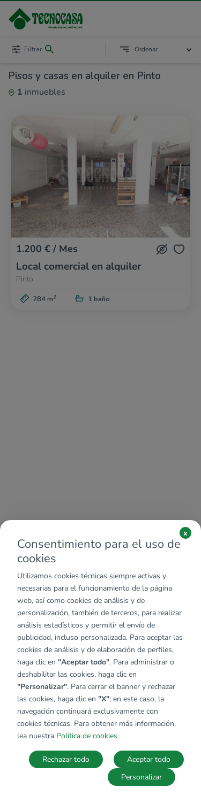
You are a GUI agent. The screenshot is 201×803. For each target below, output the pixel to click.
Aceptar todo (148, 759)
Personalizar (141, 777)
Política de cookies (86, 736)
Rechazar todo (66, 759)
